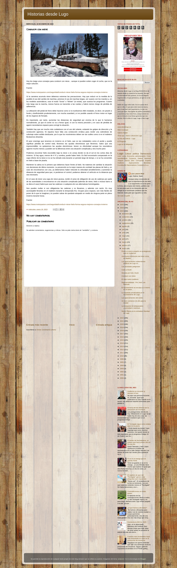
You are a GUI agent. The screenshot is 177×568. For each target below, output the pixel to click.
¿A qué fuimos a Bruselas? (137, 508)
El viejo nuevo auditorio (130, 279)
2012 (122, 349)
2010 (122, 356)
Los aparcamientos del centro (132, 298)
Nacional (147, 158)
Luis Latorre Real (137, 174)
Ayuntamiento (122, 158)
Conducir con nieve (129, 276)
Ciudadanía (141, 165)
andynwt (121, 559)
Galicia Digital (123, 133)
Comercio (132, 158)
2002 (122, 372)
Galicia (140, 158)
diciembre (126, 214)
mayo (124, 236)
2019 (122, 327)
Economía (130, 156)
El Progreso (122, 141)
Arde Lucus (122, 156)
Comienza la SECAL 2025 (136, 522)
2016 (122, 337)
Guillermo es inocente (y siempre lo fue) (136, 392)
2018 (122, 330)
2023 (122, 211)
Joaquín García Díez (126, 160)
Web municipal (123, 130)
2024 (122, 208)
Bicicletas (147, 163)
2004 (122, 365)
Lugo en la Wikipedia (125, 144)
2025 (122, 204)
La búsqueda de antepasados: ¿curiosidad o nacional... (133, 307)
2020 (122, 324)
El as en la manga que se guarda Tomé (136, 460)
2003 (122, 368)
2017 (122, 334)
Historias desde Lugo (48, 14)
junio (124, 233)
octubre (125, 220)
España (148, 160)
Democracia (145, 154)
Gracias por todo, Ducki (130, 273)
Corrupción (140, 160)
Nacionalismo (132, 165)
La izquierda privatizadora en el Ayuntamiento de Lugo (133, 293)
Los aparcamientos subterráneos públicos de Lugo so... (133, 262)
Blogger (143, 559)
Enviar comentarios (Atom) (46, 330)
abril (124, 239)
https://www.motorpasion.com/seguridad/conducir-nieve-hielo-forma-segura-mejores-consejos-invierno (67, 92)
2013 (122, 346)
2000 (122, 378)
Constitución (122, 165)
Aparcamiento (134, 163)
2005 (122, 362)
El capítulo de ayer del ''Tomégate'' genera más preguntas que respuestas (136, 477)
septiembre (126, 223)
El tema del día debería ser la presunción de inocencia (138, 409)
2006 (122, 359)
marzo (124, 242)
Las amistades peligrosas (131, 266)
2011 (122, 353)
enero (124, 248)
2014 (122, 343)
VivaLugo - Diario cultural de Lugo (130, 136)
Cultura (128, 154)
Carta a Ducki (126, 270)
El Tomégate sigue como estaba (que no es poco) (139, 425)
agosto (124, 226)
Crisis (149, 156)
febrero (125, 245)
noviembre (126, 217)
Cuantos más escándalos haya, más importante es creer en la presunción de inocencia (138, 538)
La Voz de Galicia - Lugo (126, 138)
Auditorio (121, 163)
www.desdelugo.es (124, 127)
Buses (147, 165)
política (136, 154)
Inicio (72, 325)
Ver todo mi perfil (124, 196)
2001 (122, 375)
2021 (122, 321)
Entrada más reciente (37, 325)
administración (140, 156)
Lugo (120, 153)
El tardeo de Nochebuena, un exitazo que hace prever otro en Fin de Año (138, 442)
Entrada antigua (104, 325)
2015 (122, 340)
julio (123, 229)
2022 (122, 318)
